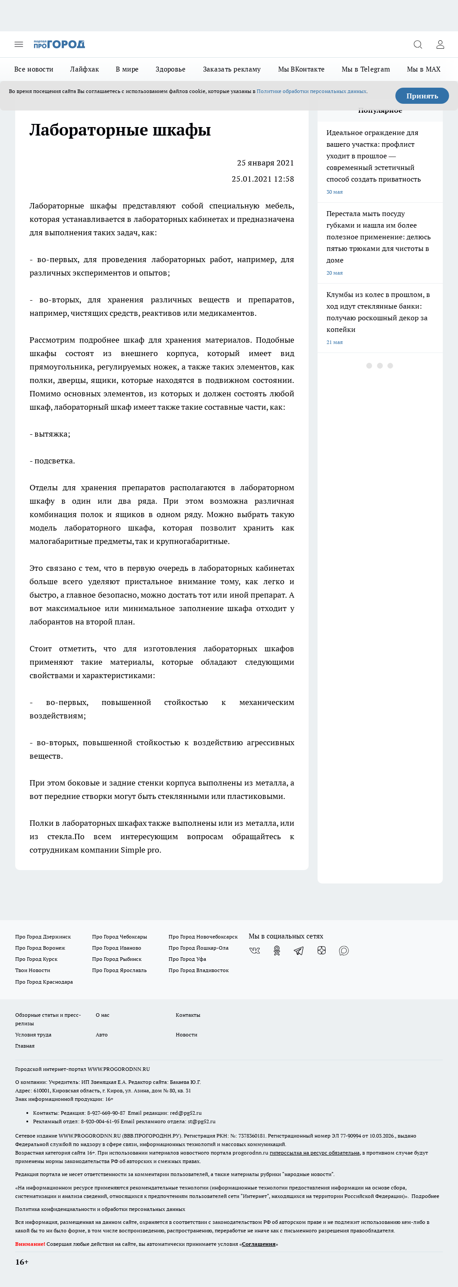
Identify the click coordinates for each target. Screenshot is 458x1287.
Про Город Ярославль (119, 970)
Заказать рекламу (232, 69)
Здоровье (171, 69)
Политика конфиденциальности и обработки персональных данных (100, 1209)
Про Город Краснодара (44, 981)
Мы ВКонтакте (301, 69)
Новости (186, 1034)
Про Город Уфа (187, 959)
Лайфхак (84, 69)
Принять (422, 95)
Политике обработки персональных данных (311, 91)
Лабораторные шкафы (73, 205)
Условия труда (33, 1034)
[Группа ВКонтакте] (254, 951)
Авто (102, 1034)
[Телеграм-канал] (299, 951)
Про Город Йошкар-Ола (199, 947)
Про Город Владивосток (199, 970)
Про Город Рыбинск (116, 959)
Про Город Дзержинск (43, 936)
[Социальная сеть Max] (344, 951)
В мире (127, 69)
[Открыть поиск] (418, 44)
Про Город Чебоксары (119, 936)
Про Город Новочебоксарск (203, 936)
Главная (24, 1045)
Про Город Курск (36, 959)
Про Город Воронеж (40, 947)
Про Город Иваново (116, 947)
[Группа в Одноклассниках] (277, 951)
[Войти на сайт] (440, 44)
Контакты (188, 1014)
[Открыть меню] (19, 44)
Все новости (33, 69)
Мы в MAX (424, 69)
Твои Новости (32, 970)
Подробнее (425, 1196)
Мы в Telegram (366, 69)
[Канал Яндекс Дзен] (321, 951)
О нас (103, 1014)
